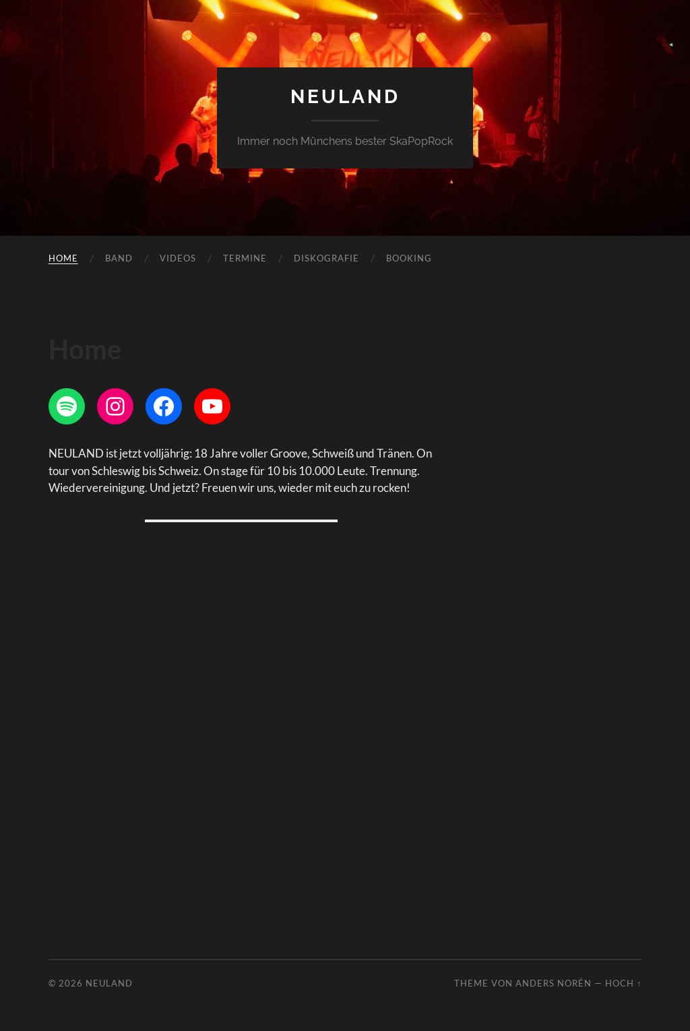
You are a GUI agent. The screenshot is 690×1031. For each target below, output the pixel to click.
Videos (178, 258)
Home (63, 258)
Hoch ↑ (623, 983)
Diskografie (326, 258)
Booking (409, 258)
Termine (245, 258)
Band (119, 258)
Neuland (345, 97)
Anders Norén (553, 983)
